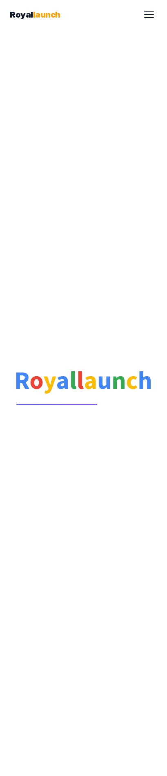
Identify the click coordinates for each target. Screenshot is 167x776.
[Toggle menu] (149, 15)
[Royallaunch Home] (35, 14)
